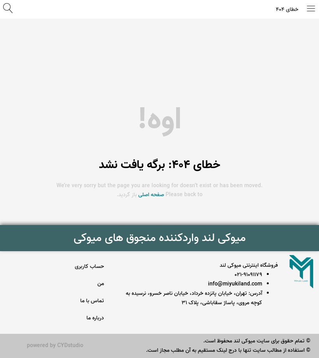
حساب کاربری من (89, 275)
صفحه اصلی (151, 194)
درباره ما (95, 318)
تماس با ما (92, 300)
